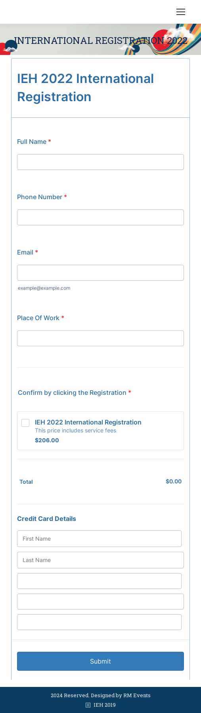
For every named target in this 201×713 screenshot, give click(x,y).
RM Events (137, 695)
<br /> (100, 367)
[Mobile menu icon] (180, 12)
